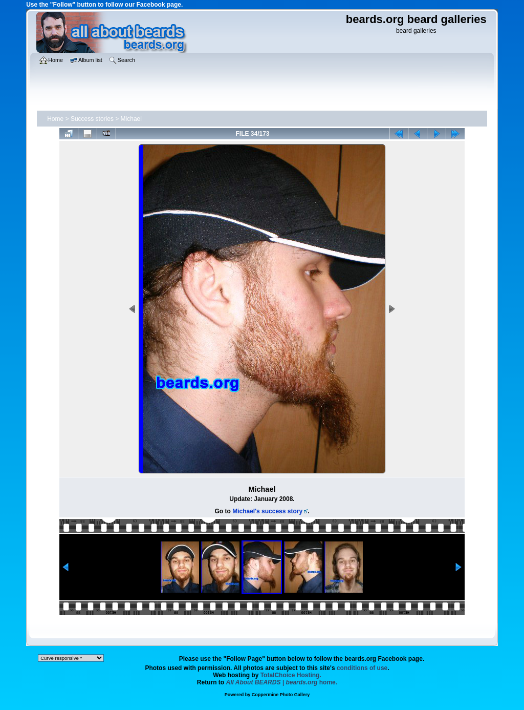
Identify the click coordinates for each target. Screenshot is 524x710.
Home (55, 118)
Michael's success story (267, 511)
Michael (131, 118)
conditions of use (362, 668)
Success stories (92, 118)
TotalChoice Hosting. (290, 675)
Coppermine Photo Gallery (281, 694)
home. (282, 682)
